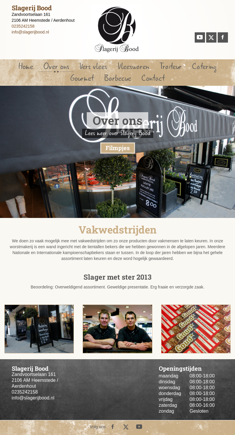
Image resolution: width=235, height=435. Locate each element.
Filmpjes (118, 148)
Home (26, 66)
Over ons (56, 66)
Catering (204, 66)
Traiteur (170, 66)
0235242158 (23, 26)
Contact (153, 78)
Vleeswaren (133, 66)
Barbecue (117, 78)
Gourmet (82, 78)
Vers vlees (93, 66)
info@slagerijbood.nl (30, 32)
